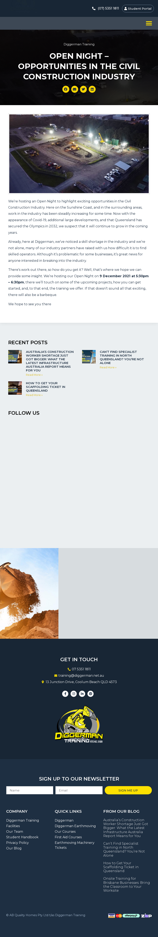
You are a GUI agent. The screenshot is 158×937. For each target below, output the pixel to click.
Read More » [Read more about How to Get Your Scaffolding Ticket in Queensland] (34, 395)
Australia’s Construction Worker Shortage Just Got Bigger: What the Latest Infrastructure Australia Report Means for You (50, 361)
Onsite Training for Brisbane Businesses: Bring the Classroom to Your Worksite (126, 884)
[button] (149, 23)
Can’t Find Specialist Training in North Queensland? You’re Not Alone (122, 357)
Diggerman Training (79, 44)
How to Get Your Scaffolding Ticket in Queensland (45, 386)
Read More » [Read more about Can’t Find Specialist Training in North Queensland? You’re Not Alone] (108, 367)
